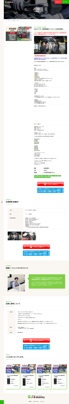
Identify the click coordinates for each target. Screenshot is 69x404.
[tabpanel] (19, 33)
